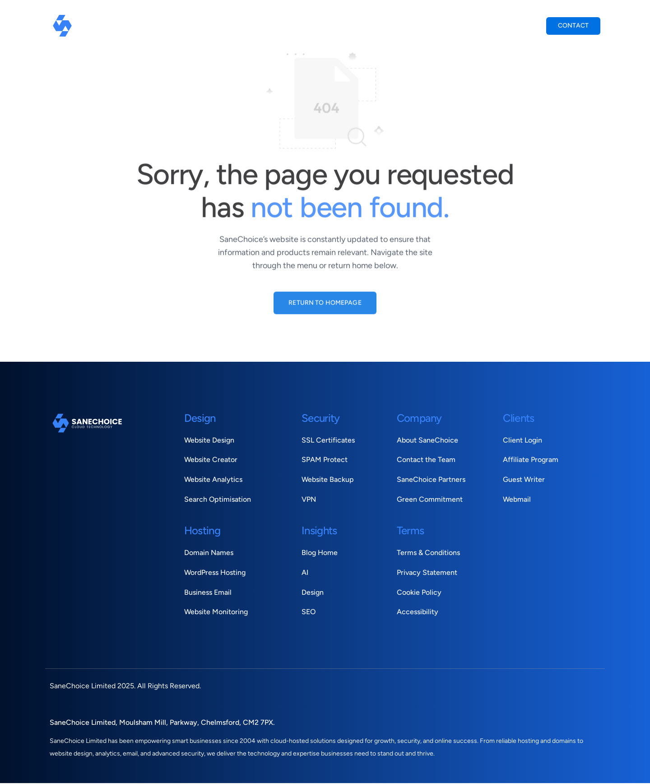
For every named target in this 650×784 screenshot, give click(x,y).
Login (525, 25)
